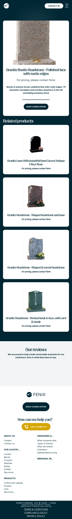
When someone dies (46, 440)
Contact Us (54, 6)
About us (9, 436)
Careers (7, 440)
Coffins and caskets (13, 483)
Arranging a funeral (45, 436)
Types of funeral (45, 443)
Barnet (7, 457)
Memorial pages (45, 459)
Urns (6, 489)
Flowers (7, 486)
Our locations (12, 449)
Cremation (42, 449)
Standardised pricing (47, 452)
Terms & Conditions (36, 509)
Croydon (8, 460)
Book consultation (36, 107)
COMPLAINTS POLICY (36, 512)
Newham (8, 463)
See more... (9, 472)
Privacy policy (36, 516)
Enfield (7, 469)
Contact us (9, 443)
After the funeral (45, 446)
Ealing (7, 466)
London (7, 454)
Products (9, 478)
